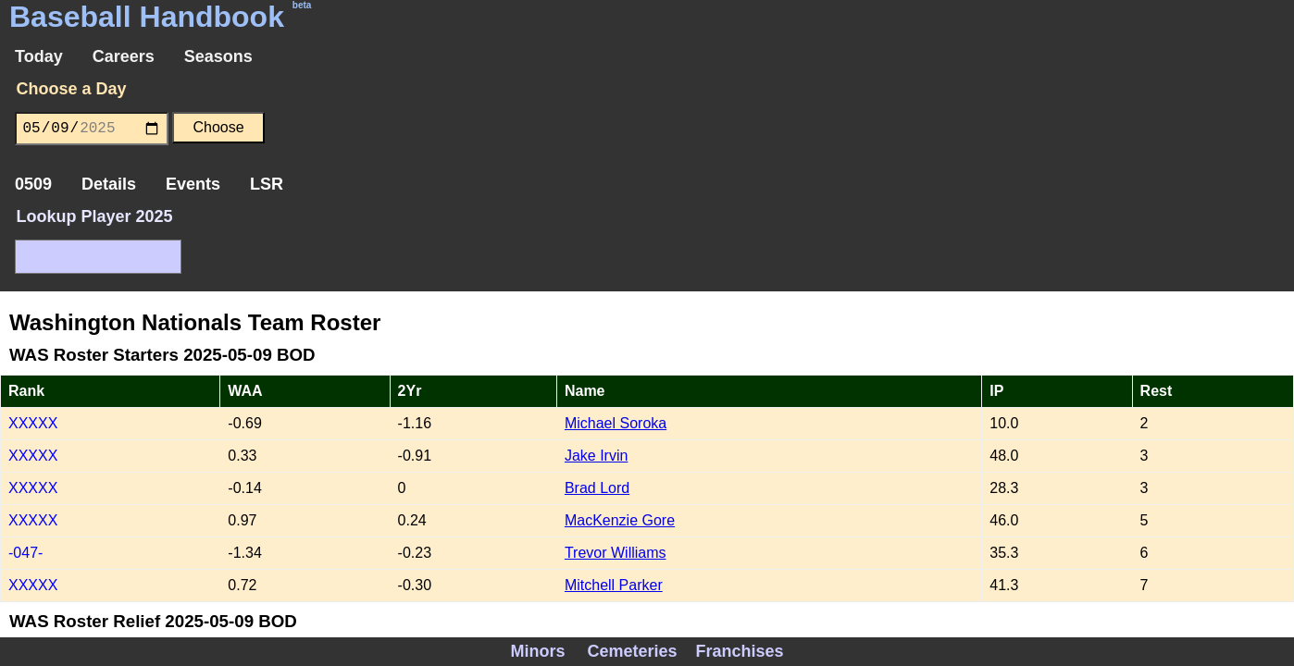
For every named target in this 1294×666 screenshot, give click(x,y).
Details (108, 184)
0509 (33, 184)
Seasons (218, 56)
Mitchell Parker (614, 585)
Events (193, 184)
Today (39, 56)
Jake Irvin (596, 455)
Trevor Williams (615, 553)
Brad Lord (597, 488)
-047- (25, 553)
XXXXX (32, 423)
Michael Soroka (615, 423)
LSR (266, 184)
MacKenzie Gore (620, 520)
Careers (124, 56)
